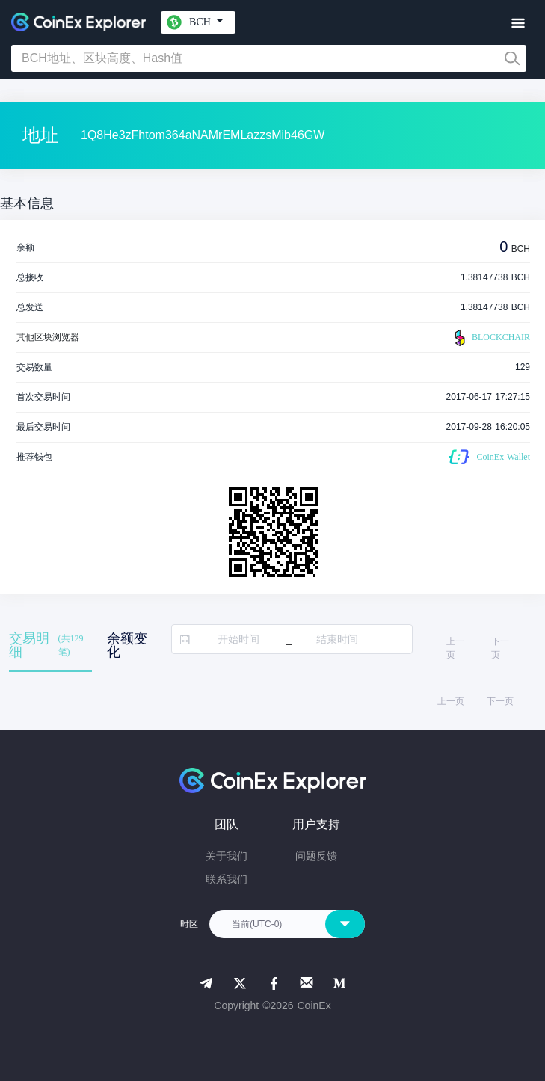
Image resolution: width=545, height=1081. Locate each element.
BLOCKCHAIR (490, 338)
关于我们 (226, 856)
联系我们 (226, 879)
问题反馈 (316, 856)
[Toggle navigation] (518, 23)
